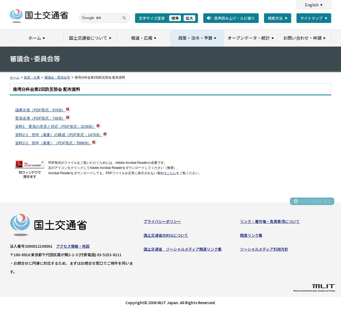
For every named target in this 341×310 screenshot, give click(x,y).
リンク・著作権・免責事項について (270, 222)
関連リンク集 (251, 235)
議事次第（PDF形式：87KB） (40, 110)
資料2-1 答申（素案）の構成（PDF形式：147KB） (59, 135)
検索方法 (275, 18)
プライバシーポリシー (162, 222)
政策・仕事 (32, 77)
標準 (175, 18)
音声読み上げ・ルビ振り (234, 18)
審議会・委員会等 (57, 77)
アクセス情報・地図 (73, 246)
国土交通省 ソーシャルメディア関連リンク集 (183, 249)
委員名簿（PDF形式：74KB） (40, 118)
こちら (171, 173)
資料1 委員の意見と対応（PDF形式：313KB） (55, 126)
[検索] (104, 18)
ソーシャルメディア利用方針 (264, 249)
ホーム (14, 77)
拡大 (189, 18)
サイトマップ (311, 18)
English (312, 4)
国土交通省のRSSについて (166, 235)
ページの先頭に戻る (314, 202)
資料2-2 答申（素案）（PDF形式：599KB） (53, 143)
